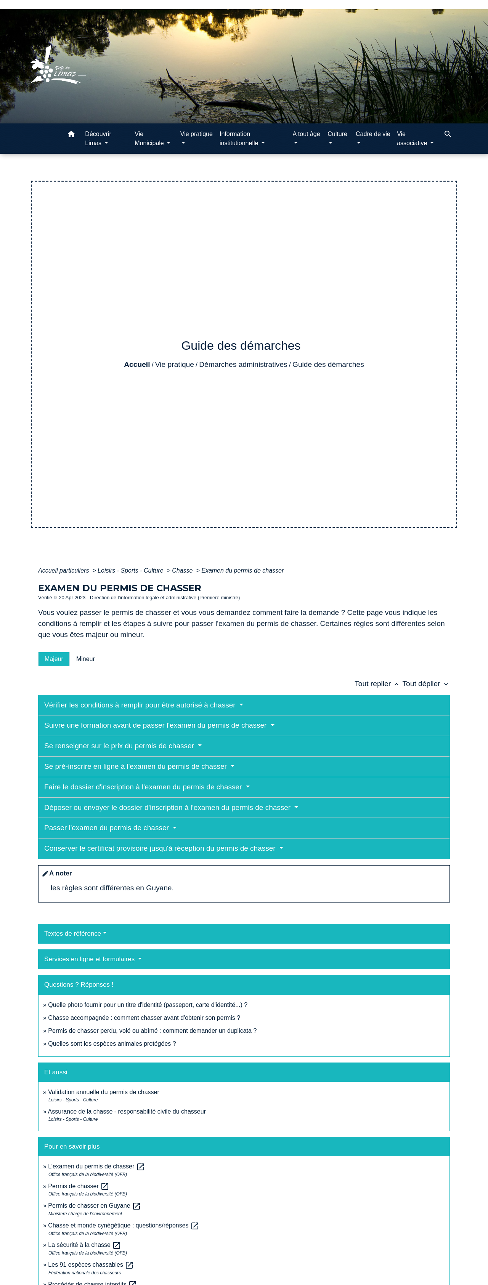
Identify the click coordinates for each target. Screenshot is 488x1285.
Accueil (137, 364)
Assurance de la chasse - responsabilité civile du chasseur (126, 1111)
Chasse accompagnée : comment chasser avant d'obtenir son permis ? (144, 1018)
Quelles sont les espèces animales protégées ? (112, 1043)
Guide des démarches (328, 364)
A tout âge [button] (306, 134)
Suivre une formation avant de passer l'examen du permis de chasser (156, 725)
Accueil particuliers (64, 570)
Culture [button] (337, 134)
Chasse (183, 570)
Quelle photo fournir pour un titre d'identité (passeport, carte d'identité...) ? (147, 1005)
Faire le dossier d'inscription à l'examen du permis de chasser (144, 787)
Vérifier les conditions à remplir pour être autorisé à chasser (141, 705)
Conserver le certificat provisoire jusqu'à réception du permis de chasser (161, 848)
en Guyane (154, 888)
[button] (71, 135)
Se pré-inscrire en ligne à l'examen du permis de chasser (136, 766)
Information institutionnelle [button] (240, 138)
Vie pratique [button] (196, 134)
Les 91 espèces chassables (91, 1264)
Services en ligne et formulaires (90, 959)
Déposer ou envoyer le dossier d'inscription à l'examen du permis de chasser (168, 807)
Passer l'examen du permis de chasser (107, 828)
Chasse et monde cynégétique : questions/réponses (123, 1225)
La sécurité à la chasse (84, 1245)
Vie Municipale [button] (150, 138)
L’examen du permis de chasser (96, 1166)
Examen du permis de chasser (243, 570)
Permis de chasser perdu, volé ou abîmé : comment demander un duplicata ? (152, 1030)
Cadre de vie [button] (373, 134)
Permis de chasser (78, 1186)
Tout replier (378, 684)
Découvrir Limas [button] (98, 138)
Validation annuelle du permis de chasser (103, 1092)
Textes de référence (72, 933)
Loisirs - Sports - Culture (131, 570)
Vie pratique (174, 364)
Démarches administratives (243, 364)
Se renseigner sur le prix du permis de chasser (120, 746)
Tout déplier (426, 684)
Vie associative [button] (413, 138)
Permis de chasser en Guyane (94, 1205)
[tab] (54, 659)
